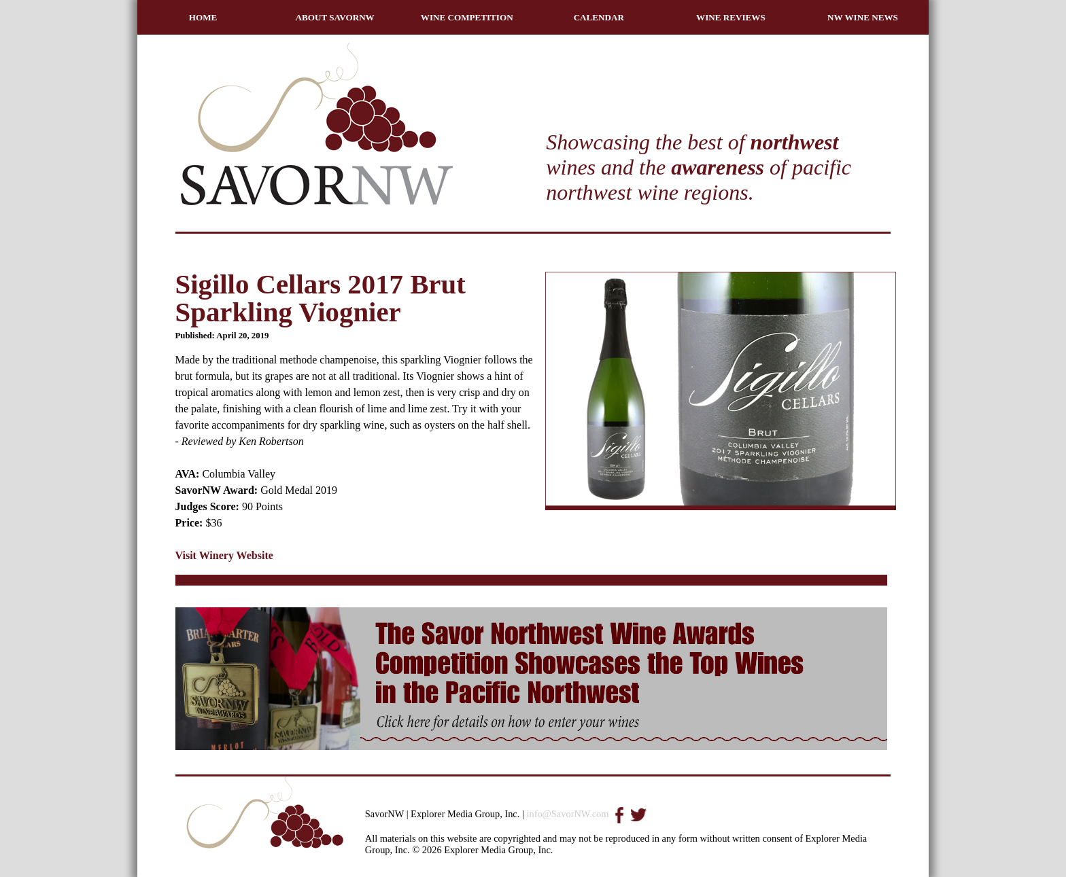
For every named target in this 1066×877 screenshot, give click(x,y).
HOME (203, 17)
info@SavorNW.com (567, 813)
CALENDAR (599, 17)
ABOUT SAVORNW (335, 17)
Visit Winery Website (224, 555)
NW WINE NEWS (862, 17)
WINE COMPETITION (467, 17)
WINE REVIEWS (731, 17)
